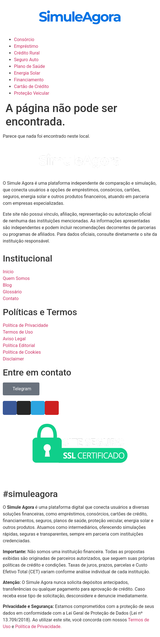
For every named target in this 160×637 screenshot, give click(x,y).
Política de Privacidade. (38, 626)
